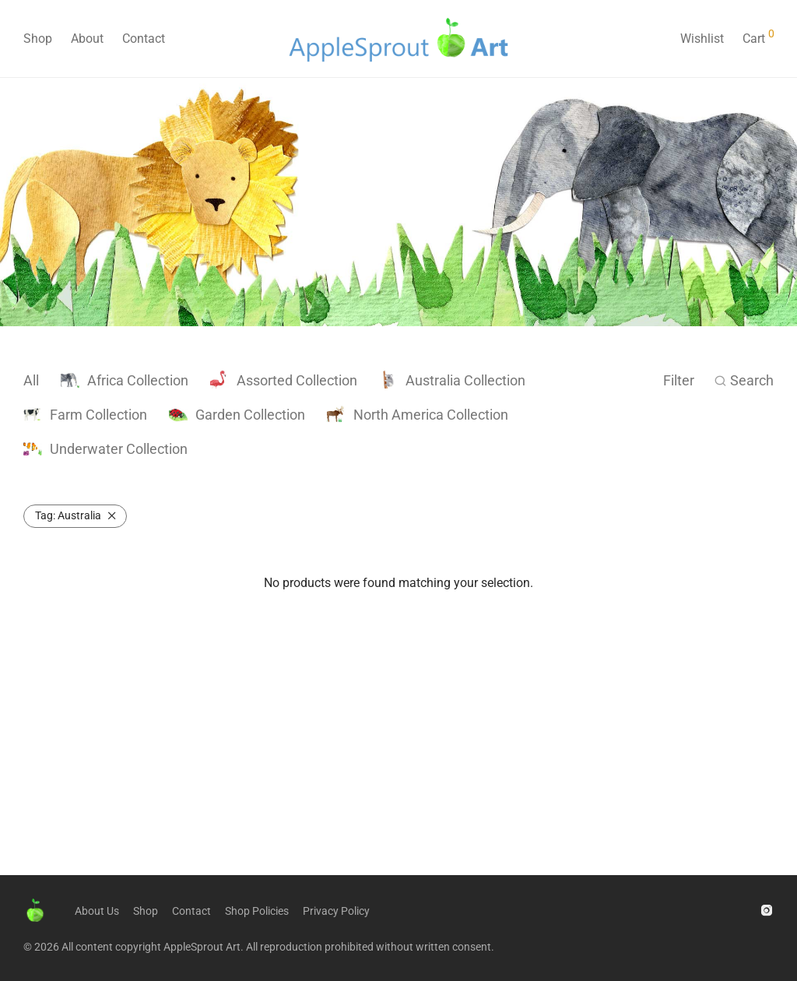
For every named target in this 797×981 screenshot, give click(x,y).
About (87, 38)
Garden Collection (237, 414)
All (31, 380)
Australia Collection (452, 380)
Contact (143, 38)
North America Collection (417, 414)
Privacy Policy (336, 911)
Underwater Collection (105, 449)
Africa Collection (124, 380)
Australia (68, 515)
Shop (37, 38)
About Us (97, 911)
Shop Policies (257, 911)
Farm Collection (85, 414)
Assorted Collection (283, 380)
